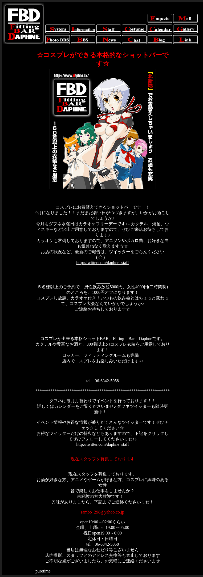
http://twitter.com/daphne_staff (102, 262)
